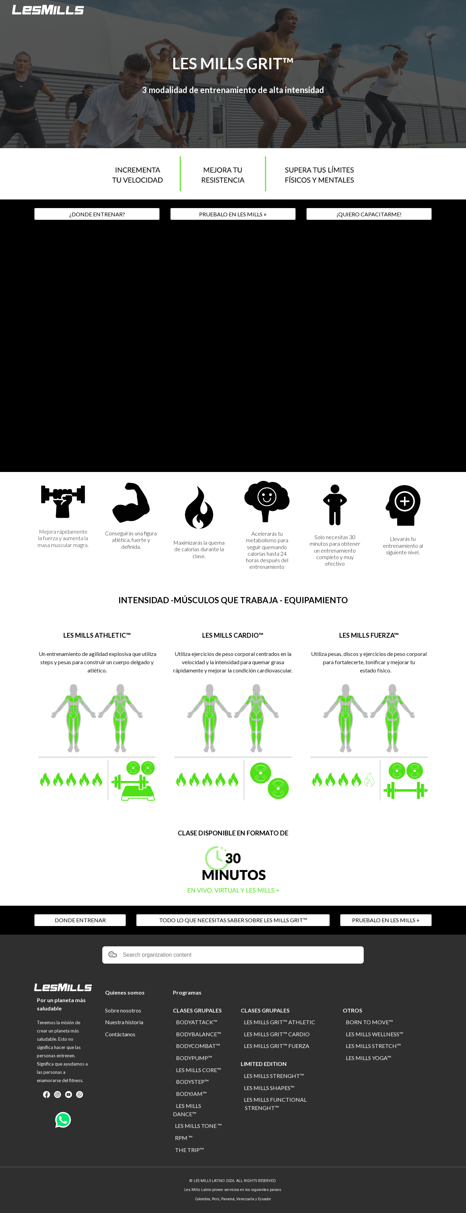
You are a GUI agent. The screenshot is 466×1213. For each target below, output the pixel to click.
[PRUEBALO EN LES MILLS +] (233, 214)
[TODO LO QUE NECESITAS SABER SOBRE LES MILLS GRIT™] (232, 920)
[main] (233, 63)
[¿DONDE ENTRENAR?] (96, 214)
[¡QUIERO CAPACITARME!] (369, 214)
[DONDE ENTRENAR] (79, 920)
